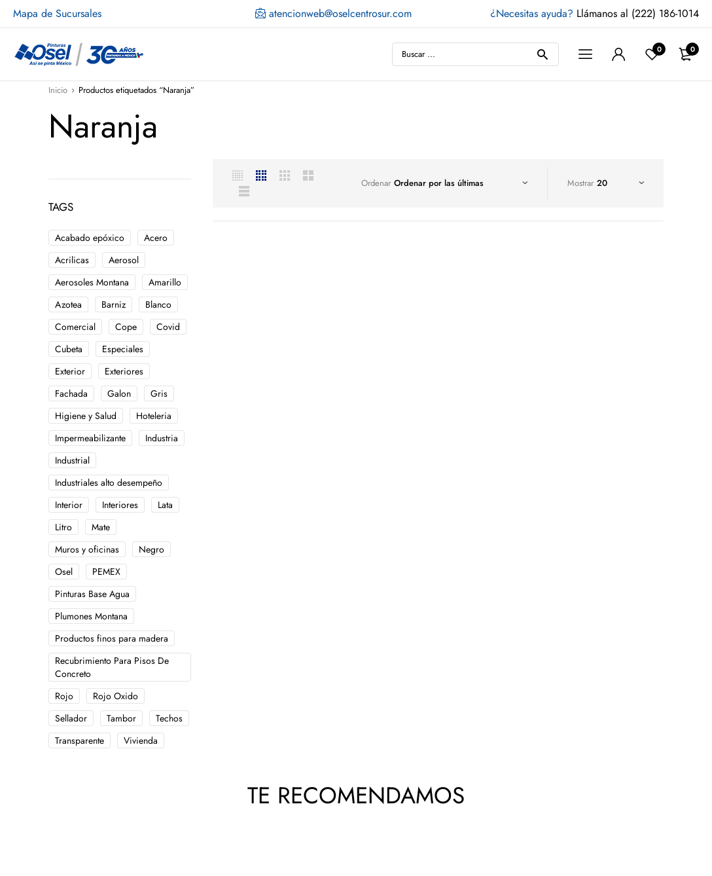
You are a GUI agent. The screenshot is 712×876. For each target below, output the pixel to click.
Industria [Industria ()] (161, 438)
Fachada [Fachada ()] (71, 393)
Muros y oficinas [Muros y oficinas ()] (87, 549)
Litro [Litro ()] (63, 527)
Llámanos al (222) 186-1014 (594, 13)
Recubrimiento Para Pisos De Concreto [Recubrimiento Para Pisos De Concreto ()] (112, 667)
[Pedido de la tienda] (460, 183)
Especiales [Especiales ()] (122, 349)
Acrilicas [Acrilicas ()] (72, 259)
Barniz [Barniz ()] (113, 304)
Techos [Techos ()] (169, 718)
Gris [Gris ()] (159, 393)
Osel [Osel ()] (64, 571)
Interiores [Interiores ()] (120, 504)
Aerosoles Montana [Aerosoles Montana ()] (92, 282)
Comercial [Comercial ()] (75, 326)
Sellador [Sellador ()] (71, 718)
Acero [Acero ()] (156, 237)
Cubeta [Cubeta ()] (68, 349)
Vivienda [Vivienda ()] (141, 740)
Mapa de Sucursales (57, 13)
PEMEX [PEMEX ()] (106, 571)
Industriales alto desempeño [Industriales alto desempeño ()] (108, 482)
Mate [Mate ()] (101, 527)
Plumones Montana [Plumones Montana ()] (91, 616)
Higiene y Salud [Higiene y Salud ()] (85, 415)
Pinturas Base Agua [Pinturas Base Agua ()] (92, 593)
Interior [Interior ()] (68, 504)
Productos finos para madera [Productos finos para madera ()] (111, 638)
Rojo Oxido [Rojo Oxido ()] (115, 696)
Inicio (57, 90)
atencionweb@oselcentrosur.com (333, 13)
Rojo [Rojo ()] (64, 696)
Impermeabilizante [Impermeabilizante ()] (90, 438)
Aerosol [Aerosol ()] (124, 259)
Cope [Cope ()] (126, 326)
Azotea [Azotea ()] (68, 304)
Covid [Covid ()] (168, 326)
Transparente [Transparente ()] (79, 740)
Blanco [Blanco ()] (158, 304)
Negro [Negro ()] (151, 549)
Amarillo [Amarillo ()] (165, 282)
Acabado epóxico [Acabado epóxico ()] (89, 237)
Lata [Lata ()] (165, 504)
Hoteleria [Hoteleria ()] (153, 415)
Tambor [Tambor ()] (121, 718)
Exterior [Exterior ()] (70, 371)
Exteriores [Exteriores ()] (124, 371)
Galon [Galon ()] (119, 393)
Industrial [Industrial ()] (72, 460)
